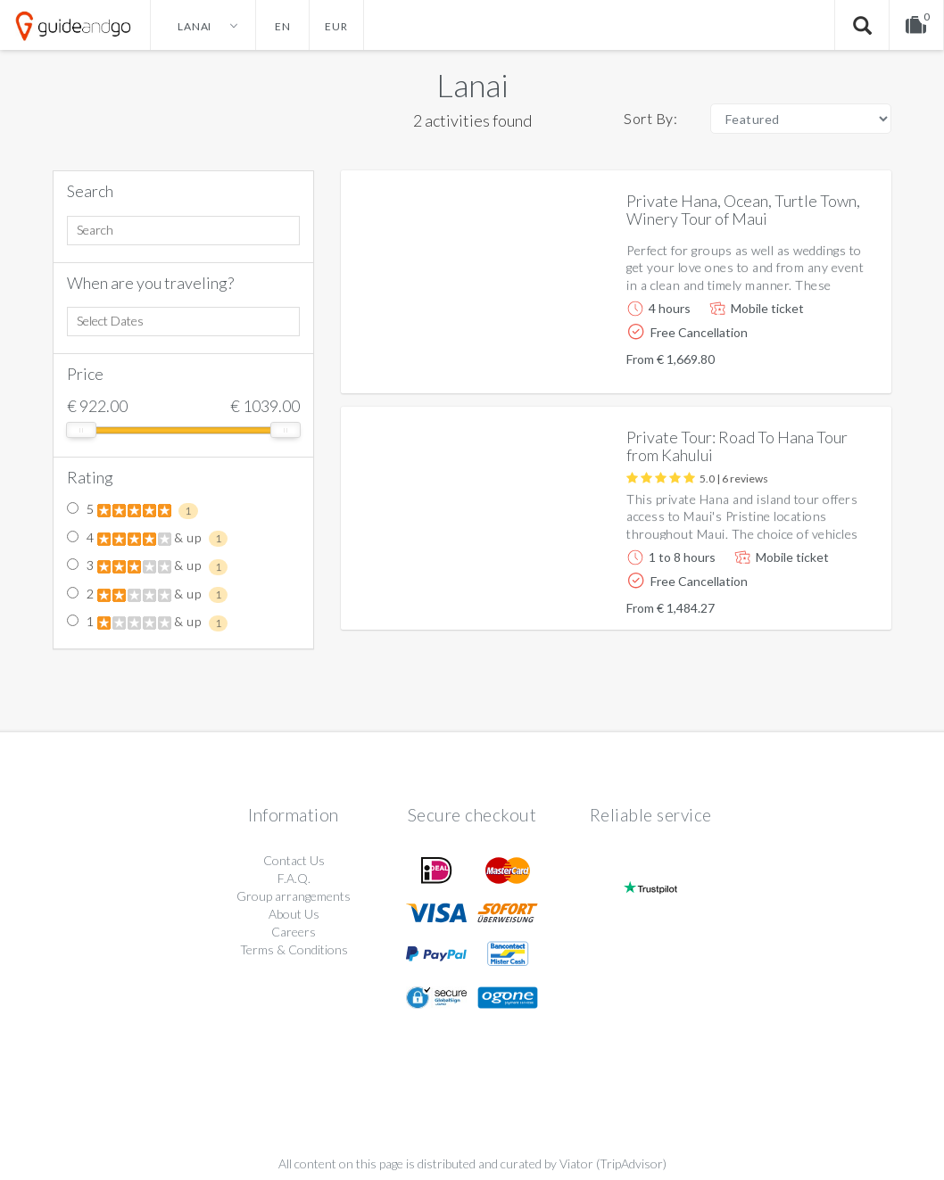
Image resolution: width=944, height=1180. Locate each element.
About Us (294, 913)
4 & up (147, 539)
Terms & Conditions (294, 949)
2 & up (147, 595)
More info (827, 365)
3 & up (147, 566)
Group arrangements (293, 896)
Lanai (472, 84)
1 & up (147, 622)
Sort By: (650, 118)
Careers (293, 931)
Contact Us (294, 860)
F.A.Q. (294, 878)
